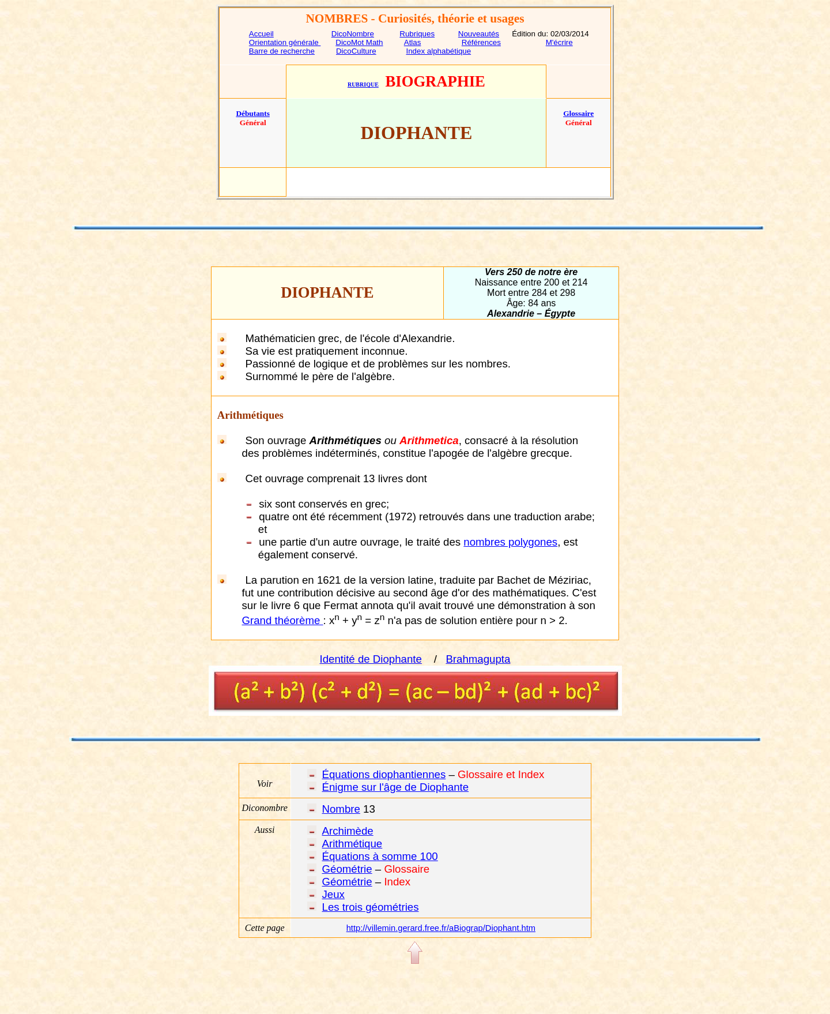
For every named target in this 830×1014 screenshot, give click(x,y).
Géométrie (347, 869)
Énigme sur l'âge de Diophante (395, 787)
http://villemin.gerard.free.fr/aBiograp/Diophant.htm (440, 928)
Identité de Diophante (371, 659)
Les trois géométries (370, 907)
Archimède (347, 831)
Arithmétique (352, 844)
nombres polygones (510, 542)
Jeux (333, 894)
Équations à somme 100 (380, 856)
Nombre (341, 809)
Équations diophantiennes (384, 774)
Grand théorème (282, 620)
